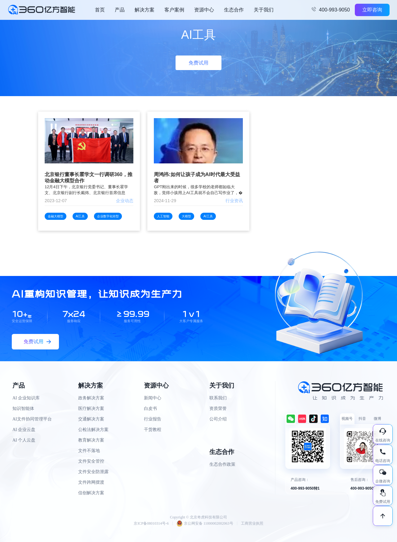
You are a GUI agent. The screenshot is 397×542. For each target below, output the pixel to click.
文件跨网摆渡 (91, 482)
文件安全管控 (91, 461)
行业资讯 (234, 200)
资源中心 (204, 9)
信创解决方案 (91, 493)
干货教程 (152, 429)
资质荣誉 (218, 408)
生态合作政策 (222, 464)
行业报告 (152, 419)
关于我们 (264, 9)
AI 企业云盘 (23, 429)
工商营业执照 (252, 523)
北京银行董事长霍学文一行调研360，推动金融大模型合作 (88, 177)
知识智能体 (23, 408)
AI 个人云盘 (23, 440)
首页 (100, 9)
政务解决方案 (91, 398)
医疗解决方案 (91, 408)
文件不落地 (89, 450)
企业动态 (124, 200)
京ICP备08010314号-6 (151, 523)
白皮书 (150, 408)
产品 (120, 9)
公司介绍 (218, 419)
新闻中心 (152, 398)
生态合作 (234, 9)
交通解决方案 (91, 419)
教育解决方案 (91, 440)
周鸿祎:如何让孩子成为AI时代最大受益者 (197, 177)
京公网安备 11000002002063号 (204, 523)
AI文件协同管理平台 (32, 419)
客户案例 (174, 9)
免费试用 (198, 62)
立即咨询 (372, 9)
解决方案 (144, 9)
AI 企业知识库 (26, 398)
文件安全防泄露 (93, 471)
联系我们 (218, 398)
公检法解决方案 (93, 429)
